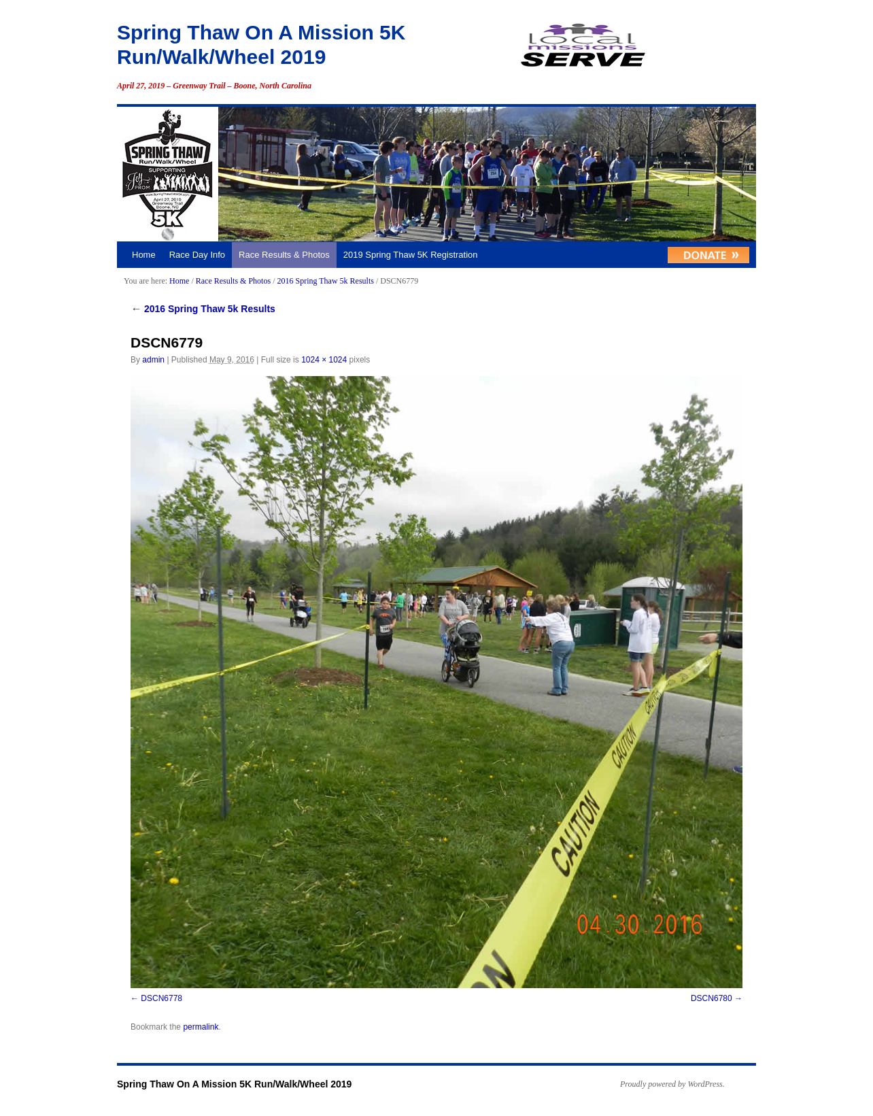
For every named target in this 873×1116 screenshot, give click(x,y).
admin (153, 360)
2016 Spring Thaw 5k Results (325, 281)
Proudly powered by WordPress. (672, 1084)
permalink (200, 1027)
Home (144, 255)
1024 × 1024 (324, 360)
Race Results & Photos (284, 255)
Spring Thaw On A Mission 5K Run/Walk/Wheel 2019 (234, 1084)
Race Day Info (197, 255)
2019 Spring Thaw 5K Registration (410, 255)
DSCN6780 (711, 998)
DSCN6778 (161, 998)
